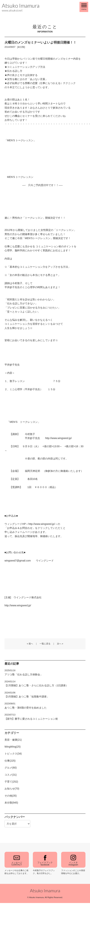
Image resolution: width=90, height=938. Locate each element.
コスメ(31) (11, 774)
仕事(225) (10, 760)
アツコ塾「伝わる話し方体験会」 (24, 672)
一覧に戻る (45, 643)
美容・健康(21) (13, 739)
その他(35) (11, 795)
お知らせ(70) (12, 788)
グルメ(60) (11, 767)
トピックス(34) (13, 753)
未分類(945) (11, 802)
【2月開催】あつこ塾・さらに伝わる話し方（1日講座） (36, 683)
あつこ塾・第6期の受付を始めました (26, 705)
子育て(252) (11, 781)
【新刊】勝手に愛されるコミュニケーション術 (31, 716)
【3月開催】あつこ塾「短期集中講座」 (27, 694)
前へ (31, 643)
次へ (59, 643)
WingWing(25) (13, 746)
